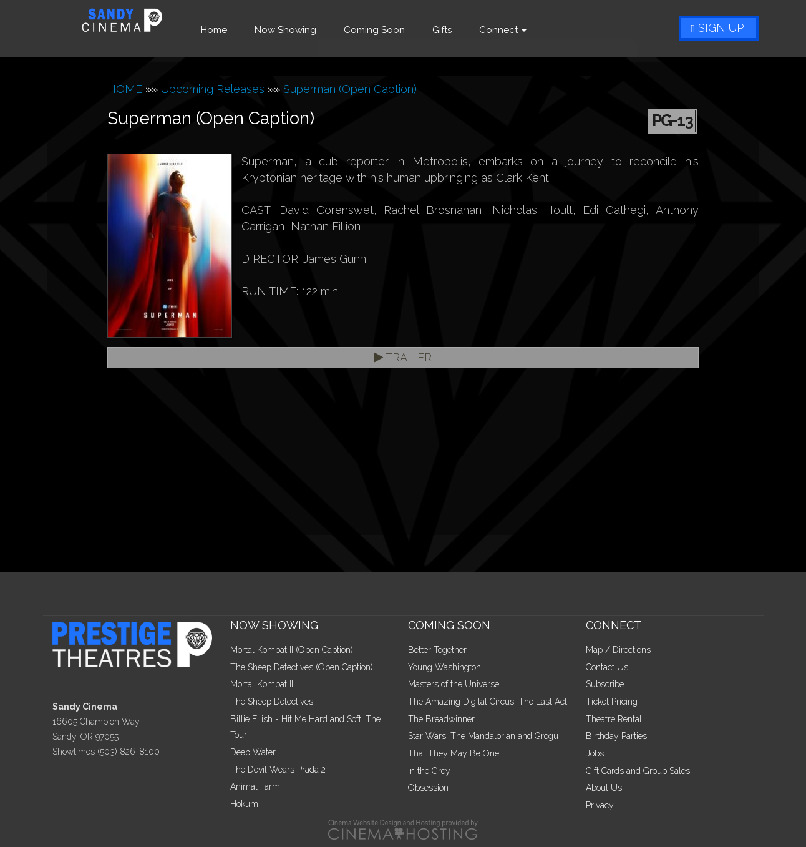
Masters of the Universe (453, 684)
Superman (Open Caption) (350, 88)
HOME (124, 88)
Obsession (428, 788)
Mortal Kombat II (261, 684)
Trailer (403, 357)
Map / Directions (618, 650)
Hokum (244, 804)
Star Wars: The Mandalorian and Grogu (483, 736)
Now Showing (303, 30)
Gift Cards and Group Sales (638, 771)
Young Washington (444, 667)
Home (232, 30)
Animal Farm (255, 786)
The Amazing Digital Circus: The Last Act (487, 702)
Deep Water (253, 752)
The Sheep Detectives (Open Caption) (301, 667)
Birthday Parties (616, 736)
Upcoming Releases (213, 88)
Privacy (600, 805)
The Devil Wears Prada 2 (278, 770)
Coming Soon (392, 30)
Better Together (437, 650)
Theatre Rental (614, 719)
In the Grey (429, 771)
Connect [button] (521, 30)
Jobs (595, 753)
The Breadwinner (441, 719)
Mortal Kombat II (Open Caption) (291, 650)
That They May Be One (453, 753)
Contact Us (607, 667)
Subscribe (605, 684)
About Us (604, 788)
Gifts (460, 30)
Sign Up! (719, 27)
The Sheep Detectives (271, 702)
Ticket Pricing (612, 702)
